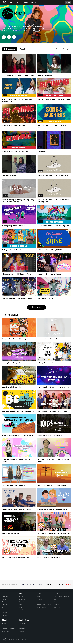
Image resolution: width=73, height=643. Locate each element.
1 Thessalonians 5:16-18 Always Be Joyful (16, 274)
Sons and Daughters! (44, 75)
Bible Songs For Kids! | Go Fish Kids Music (17, 509)
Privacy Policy (6, 631)
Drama (38, 596)
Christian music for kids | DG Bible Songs (52, 509)
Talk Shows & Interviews (61, 596)
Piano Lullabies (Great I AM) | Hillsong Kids (52, 176)
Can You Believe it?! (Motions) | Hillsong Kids (18, 411)
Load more (36, 307)
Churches (5, 596)
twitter (21, 626)
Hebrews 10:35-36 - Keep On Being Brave (17, 298)
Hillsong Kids (66, 49)
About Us (5, 623)
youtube (21, 631)
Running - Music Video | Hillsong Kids (15, 125)
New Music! (41, 151)
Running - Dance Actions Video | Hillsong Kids (53, 99)
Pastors (4, 599)
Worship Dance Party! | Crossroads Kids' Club (53, 533)
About (22, 49)
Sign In (68, 2)
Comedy (39, 599)
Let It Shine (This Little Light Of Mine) (50, 250)
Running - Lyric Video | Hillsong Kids (15, 151)
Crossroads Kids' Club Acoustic (48, 557)
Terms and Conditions (8, 628)
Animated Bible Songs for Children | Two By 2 (18, 435)
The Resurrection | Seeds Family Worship (52, 485)
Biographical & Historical (43, 604)
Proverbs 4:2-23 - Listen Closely (49, 274)
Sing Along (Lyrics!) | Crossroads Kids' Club (17, 557)
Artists (21, 596)
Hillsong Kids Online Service (47, 363)
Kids (3, 607)
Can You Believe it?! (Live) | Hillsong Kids (52, 411)
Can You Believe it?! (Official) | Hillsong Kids (53, 387)
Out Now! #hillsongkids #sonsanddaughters (18, 75)
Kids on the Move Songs (11, 533)
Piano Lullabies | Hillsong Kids (48, 339)
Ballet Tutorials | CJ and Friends (13, 485)
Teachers (4, 602)
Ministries (5, 604)
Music (19, 2)
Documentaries (41, 607)
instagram (22, 628)
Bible (12, 2)
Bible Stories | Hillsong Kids (12, 387)
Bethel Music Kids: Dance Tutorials (49, 435)
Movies (26, 2)
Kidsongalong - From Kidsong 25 (14, 226)
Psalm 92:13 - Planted (45, 298)
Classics (4, 615)
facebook (22, 623)
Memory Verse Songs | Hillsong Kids (15, 363)
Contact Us (5, 626)
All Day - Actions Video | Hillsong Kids (15, 250)
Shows (33, 2)
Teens (4, 610)
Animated (39, 602)
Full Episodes (9, 49)
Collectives (22, 602)
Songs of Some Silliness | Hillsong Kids (16, 339)
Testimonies (5, 613)
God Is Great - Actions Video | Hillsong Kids (53, 226)
